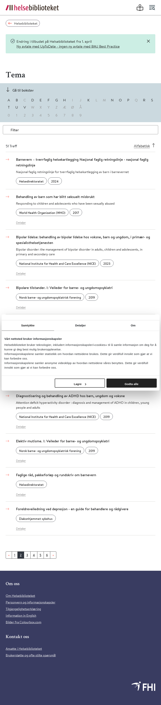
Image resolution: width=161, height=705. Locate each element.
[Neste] (53, 555)
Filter (15, 129)
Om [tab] (133, 325)
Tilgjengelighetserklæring (23, 609)
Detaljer (21, 222)
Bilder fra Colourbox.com (23, 622)
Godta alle (131, 383)
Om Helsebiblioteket (20, 595)
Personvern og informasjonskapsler (30, 602)
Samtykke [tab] (28, 325)
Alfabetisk (142, 145)
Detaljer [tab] (80, 325)
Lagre (80, 383)
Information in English (21, 615)
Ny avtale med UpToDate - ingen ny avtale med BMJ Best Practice (68, 46)
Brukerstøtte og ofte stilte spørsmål (31, 655)
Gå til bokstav (23, 90)
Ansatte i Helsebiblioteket (24, 648)
